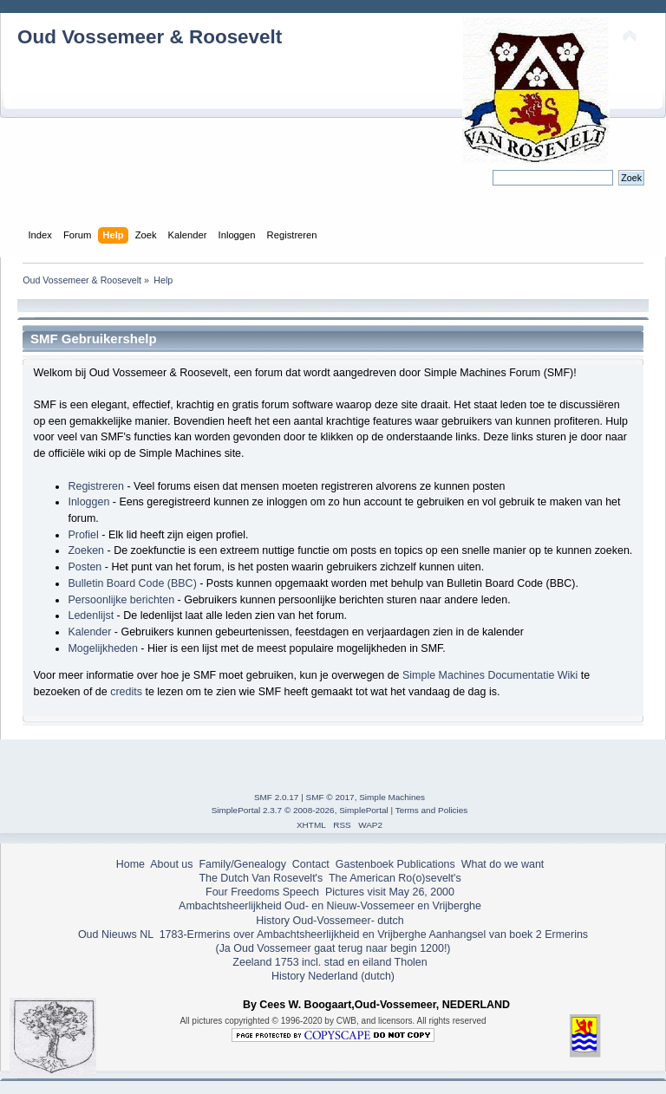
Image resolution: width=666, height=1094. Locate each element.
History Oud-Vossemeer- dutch (329, 921)
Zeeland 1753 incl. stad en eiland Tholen (329, 962)
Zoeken (86, 550)
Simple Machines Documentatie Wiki (490, 675)
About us (171, 864)
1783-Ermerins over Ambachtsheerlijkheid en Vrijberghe (291, 934)
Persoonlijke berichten (121, 600)
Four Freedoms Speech (262, 892)
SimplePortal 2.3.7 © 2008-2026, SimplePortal (300, 810)
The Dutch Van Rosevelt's (261, 878)
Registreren (95, 486)
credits (126, 692)
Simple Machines (392, 797)
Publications (426, 864)
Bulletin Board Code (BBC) (132, 583)
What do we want (503, 864)
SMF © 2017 (330, 797)
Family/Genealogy (242, 864)
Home (130, 864)
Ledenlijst (91, 615)
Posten (84, 567)
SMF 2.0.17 (276, 797)
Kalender (89, 632)
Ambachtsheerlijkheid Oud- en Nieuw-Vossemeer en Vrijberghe (330, 906)
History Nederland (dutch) (333, 976)
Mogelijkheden (102, 648)
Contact (311, 864)
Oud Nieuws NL (115, 934)
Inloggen (88, 502)
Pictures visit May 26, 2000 (389, 892)
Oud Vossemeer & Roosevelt (149, 37)
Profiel (83, 535)
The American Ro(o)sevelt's (395, 878)
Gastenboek (365, 864)
